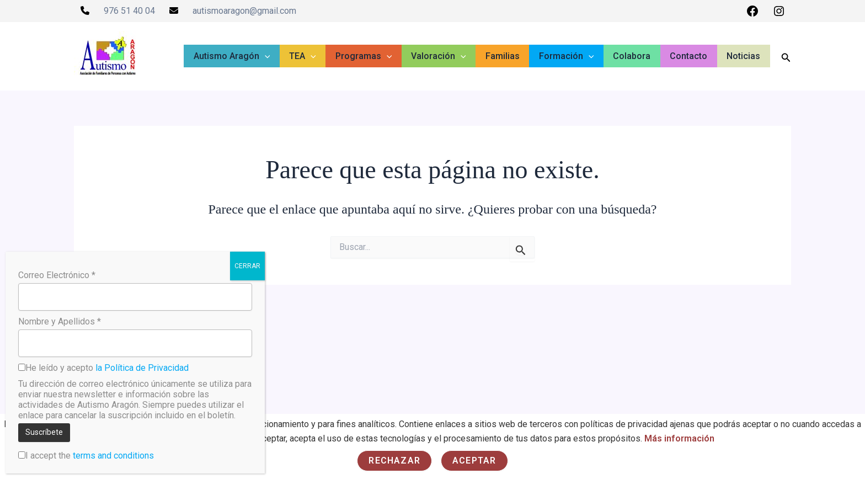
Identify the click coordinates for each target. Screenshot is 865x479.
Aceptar (474, 460)
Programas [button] (381, 56)
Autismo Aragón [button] (255, 56)
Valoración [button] (454, 56)
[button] (287, 56)
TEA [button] (323, 56)
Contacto (693, 56)
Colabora (639, 56)
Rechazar (394, 460)
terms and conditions (113, 455)
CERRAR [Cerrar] (247, 266)
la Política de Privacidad (142, 368)
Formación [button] (576, 56)
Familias (515, 56)
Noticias (745, 56)
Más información (679, 438)
